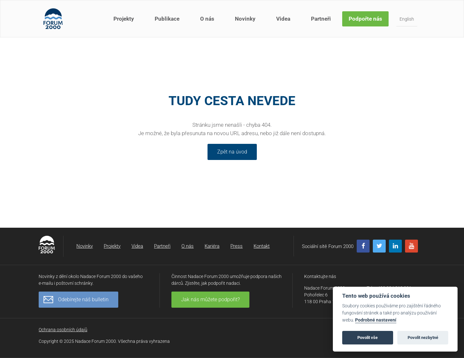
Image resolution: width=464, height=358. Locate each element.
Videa (283, 18)
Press (236, 246)
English (407, 19)
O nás (207, 18)
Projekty (123, 18)
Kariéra (212, 246)
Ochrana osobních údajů (63, 329)
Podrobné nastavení (375, 320)
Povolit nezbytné (423, 337)
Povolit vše (367, 337)
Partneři (321, 18)
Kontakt (262, 246)
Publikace (167, 18)
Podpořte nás (365, 18)
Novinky (245, 18)
